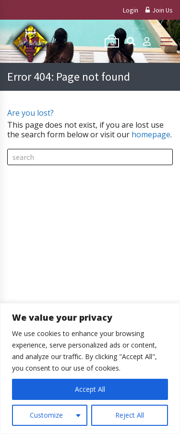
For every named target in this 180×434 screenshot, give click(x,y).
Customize (46, 415)
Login (130, 10)
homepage (151, 134)
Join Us (159, 10)
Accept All (90, 389)
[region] (90, 368)
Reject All (129, 415)
